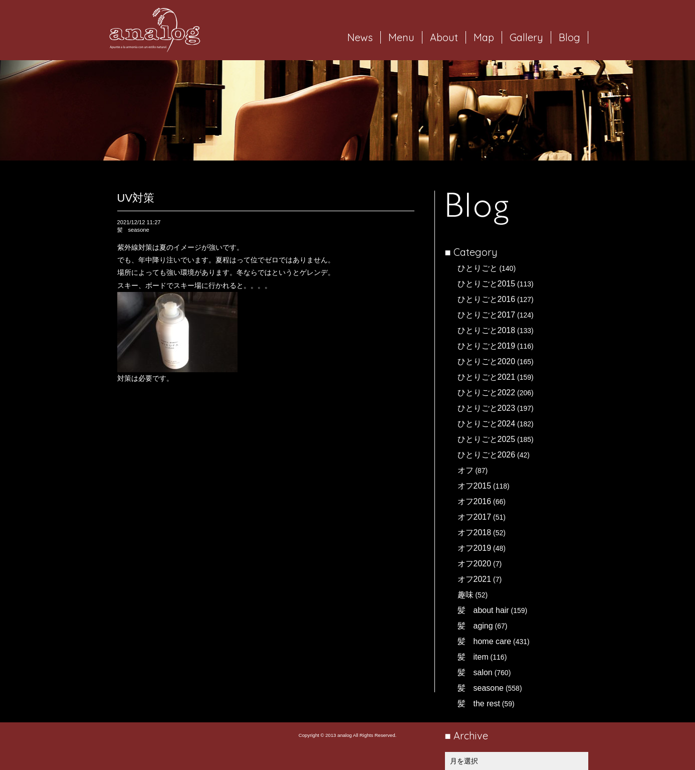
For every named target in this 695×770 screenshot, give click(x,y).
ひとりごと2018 (486, 330)
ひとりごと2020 (486, 361)
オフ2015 (474, 486)
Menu (401, 37)
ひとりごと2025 (486, 439)
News (360, 37)
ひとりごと (477, 268)
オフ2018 (474, 532)
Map (484, 37)
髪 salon (475, 672)
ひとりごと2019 (486, 346)
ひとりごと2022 (486, 392)
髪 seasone (480, 688)
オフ (465, 470)
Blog (569, 37)
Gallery (526, 37)
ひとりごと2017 (486, 315)
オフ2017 (474, 517)
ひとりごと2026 (486, 454)
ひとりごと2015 (486, 283)
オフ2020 (474, 563)
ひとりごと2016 (486, 299)
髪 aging (475, 626)
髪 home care (484, 641)
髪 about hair (483, 610)
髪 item (473, 657)
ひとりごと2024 (486, 423)
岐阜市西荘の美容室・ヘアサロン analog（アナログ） (154, 30)
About (444, 37)
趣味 (465, 594)
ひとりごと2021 (486, 377)
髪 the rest (478, 703)
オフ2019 (474, 548)
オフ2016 (474, 501)
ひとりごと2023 (486, 408)
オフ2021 (474, 579)
